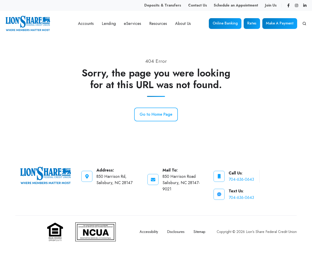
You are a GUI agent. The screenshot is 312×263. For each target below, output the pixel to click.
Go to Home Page (156, 114)
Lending (109, 23)
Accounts (86, 23)
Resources (158, 23)
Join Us (271, 5)
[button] (304, 23)
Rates (251, 23)
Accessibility (149, 231)
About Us (183, 23)
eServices (132, 23)
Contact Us (197, 5)
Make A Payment (280, 23)
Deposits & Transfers (162, 5)
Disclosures (176, 231)
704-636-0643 (241, 179)
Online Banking (225, 23)
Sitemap (199, 231)
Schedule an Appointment (236, 5)
